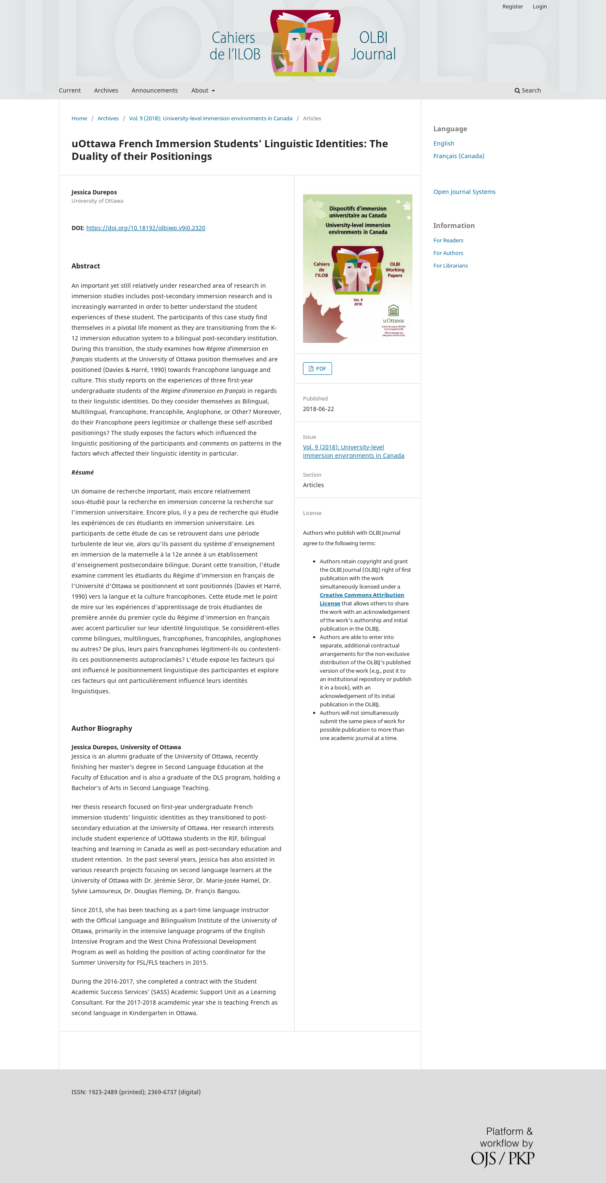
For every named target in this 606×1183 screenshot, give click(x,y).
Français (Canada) (458, 156)
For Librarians (450, 265)
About (200, 90)
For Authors (448, 253)
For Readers (448, 240)
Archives (106, 90)
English (443, 143)
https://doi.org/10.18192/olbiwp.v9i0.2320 (145, 228)
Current (70, 90)
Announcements (155, 90)
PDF (320, 368)
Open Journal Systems (464, 192)
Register (512, 6)
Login (540, 6)
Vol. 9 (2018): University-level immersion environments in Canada (210, 118)
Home (79, 118)
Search (528, 90)
